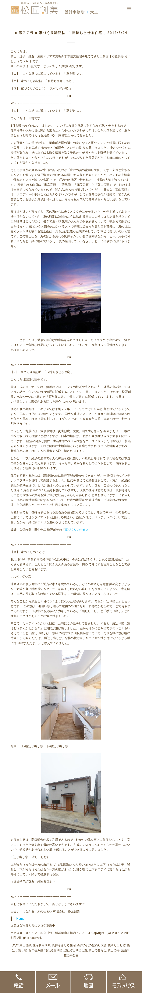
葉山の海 (114, 950)
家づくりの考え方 (77, 529)
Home (20, 918)
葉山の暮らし (97, 950)
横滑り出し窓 (117, 945)
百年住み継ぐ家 (38, 950)
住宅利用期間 (41, 945)
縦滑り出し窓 (59, 950)
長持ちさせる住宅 (64, 945)
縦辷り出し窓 (78, 950)
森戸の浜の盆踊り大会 (92, 945)
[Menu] (129, 8)
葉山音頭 (25, 945)
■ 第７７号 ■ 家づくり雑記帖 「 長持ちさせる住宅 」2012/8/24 (71, 33)
